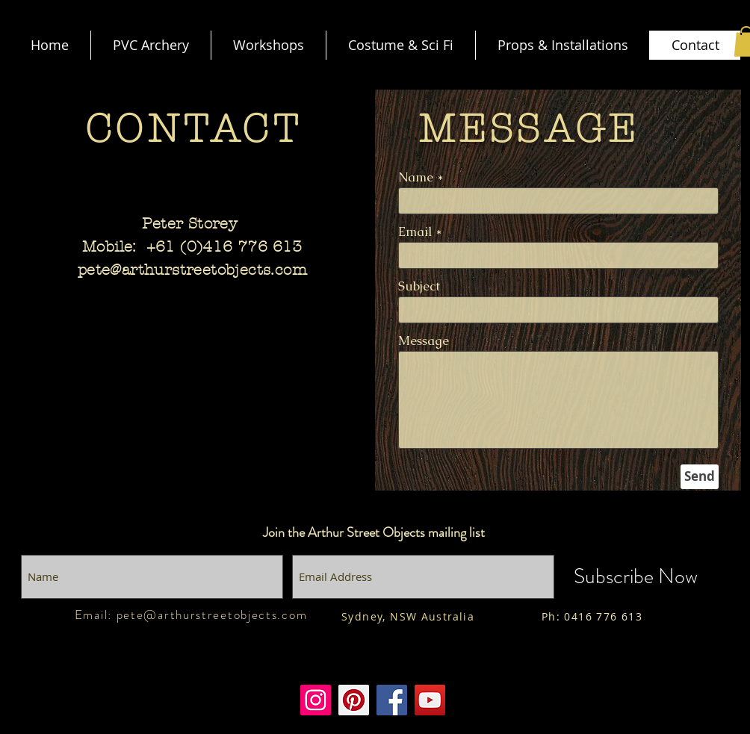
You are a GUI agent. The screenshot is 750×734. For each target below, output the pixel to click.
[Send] (700, 476)
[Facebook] (391, 700)
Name (415, 177)
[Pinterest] (353, 700)
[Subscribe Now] (635, 577)
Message (423, 341)
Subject (419, 286)
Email (415, 232)
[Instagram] (315, 700)
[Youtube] (430, 700)
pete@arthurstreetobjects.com (192, 270)
